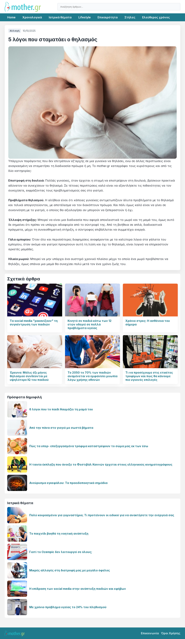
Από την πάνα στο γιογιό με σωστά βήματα (61, 427)
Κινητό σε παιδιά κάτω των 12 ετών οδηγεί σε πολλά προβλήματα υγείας (89, 324)
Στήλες (129, 17)
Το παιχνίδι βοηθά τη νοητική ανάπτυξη (58, 533)
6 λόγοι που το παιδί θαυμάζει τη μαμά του (61, 409)
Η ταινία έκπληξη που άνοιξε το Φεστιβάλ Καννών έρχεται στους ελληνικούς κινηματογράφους (100, 464)
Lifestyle (84, 17)
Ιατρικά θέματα (60, 17)
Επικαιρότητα (108, 17)
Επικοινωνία (150, 633)
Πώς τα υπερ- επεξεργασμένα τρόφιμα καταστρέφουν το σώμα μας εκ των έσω (88, 446)
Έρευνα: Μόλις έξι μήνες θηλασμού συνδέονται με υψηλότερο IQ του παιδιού (29, 376)
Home (11, 17)
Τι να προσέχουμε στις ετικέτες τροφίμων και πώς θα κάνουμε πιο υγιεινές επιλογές (149, 376)
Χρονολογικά (32, 17)
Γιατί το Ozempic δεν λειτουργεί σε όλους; (60, 552)
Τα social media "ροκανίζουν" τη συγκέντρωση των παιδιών (34, 322)
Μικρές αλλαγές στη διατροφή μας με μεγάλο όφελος (69, 570)
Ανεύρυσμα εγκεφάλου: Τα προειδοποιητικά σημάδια (68, 483)
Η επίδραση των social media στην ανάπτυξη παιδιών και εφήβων (77, 588)
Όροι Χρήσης (170, 633)
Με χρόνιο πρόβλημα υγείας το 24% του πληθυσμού (67, 607)
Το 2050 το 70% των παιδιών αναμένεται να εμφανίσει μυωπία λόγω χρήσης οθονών (92, 376)
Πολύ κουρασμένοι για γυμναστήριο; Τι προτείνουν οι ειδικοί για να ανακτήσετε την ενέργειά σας (101, 515)
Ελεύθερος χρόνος (156, 17)
